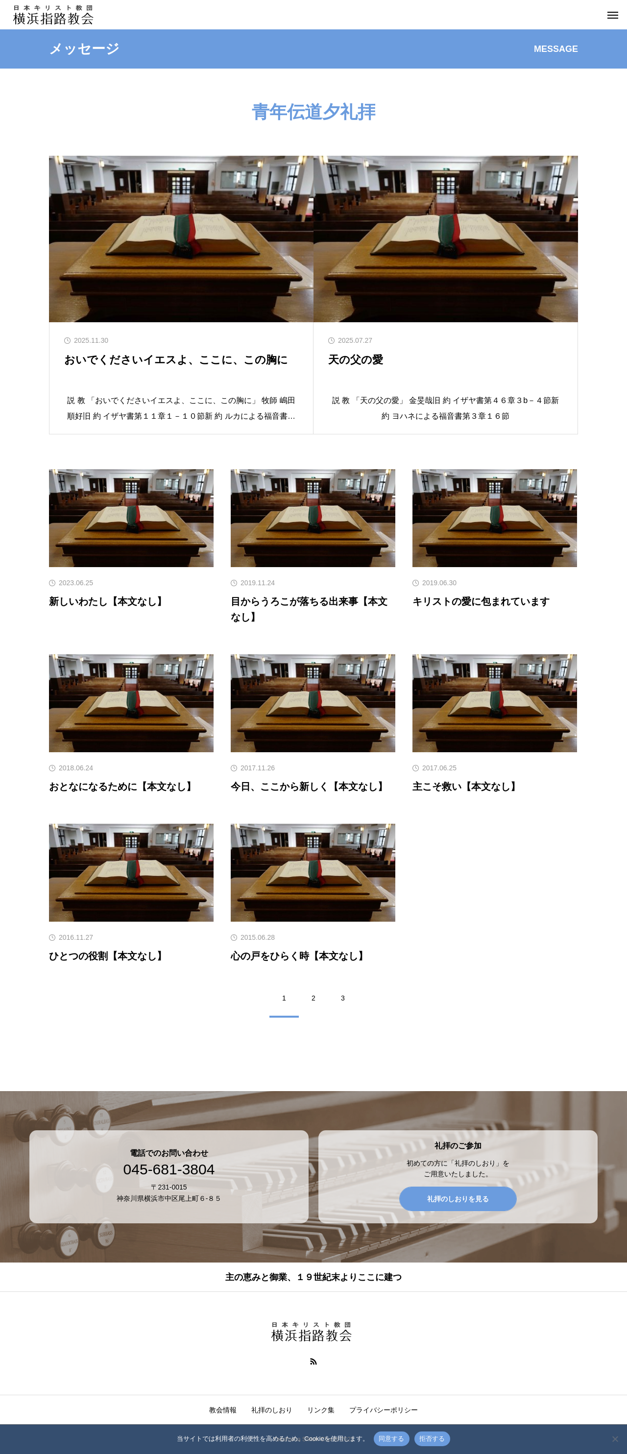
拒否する (432, 1438)
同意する (392, 1438)
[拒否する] (615, 1439)
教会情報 (223, 1410)
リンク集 (321, 1410)
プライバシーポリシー (383, 1410)
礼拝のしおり (271, 1410)
